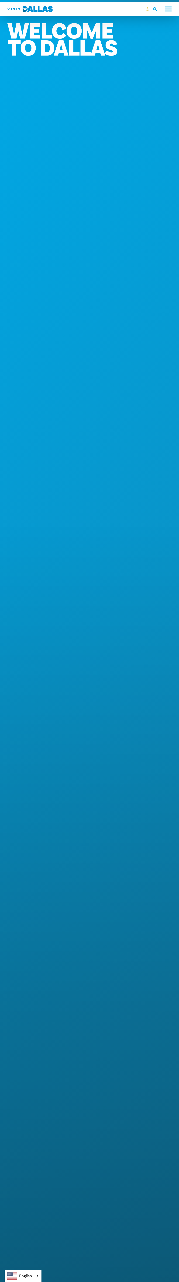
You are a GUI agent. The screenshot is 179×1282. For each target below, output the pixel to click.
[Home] (30, 9)
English (19, 1276)
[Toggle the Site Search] (157, 9)
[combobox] (23, 1276)
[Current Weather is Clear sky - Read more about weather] (147, 9)
